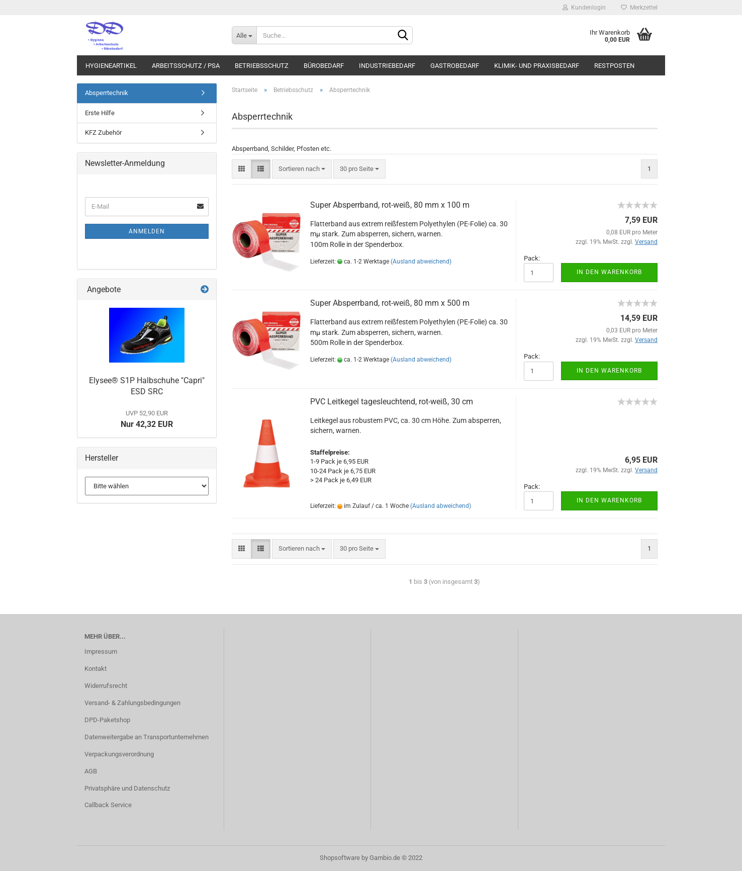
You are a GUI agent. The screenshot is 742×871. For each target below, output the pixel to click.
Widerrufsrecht (105, 685)
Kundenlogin (584, 7)
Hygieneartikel (111, 65)
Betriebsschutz (262, 65)
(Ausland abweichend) (421, 261)
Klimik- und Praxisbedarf (536, 65)
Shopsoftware (340, 857)
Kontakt (95, 668)
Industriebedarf (387, 65)
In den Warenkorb (609, 272)
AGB (90, 771)
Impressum (100, 651)
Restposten (614, 65)
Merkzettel (639, 7)
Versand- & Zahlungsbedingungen (132, 703)
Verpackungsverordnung (119, 754)
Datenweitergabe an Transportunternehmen (146, 737)
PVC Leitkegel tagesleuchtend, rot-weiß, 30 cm (391, 401)
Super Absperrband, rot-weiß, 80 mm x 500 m (390, 303)
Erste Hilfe (100, 113)
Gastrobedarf (454, 65)
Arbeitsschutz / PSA (186, 65)
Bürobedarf (324, 65)
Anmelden (147, 231)
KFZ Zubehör (103, 132)
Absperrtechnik (106, 93)
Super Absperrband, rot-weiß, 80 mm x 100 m (390, 205)
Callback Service (108, 805)
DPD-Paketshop (107, 720)
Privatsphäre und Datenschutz (127, 788)
